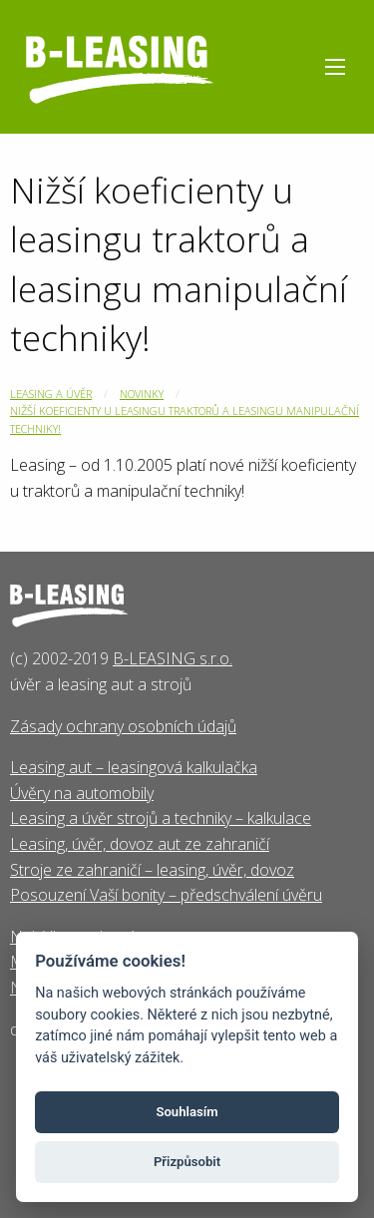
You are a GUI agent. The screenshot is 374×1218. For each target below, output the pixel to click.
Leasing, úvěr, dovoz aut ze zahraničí (139, 844)
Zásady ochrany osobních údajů (123, 726)
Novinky (142, 393)
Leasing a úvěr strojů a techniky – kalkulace (160, 818)
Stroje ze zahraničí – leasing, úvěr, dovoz (152, 870)
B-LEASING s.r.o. (172, 658)
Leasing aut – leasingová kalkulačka (133, 767)
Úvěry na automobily (82, 793)
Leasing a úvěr (51, 393)
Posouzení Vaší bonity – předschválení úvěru (166, 895)
